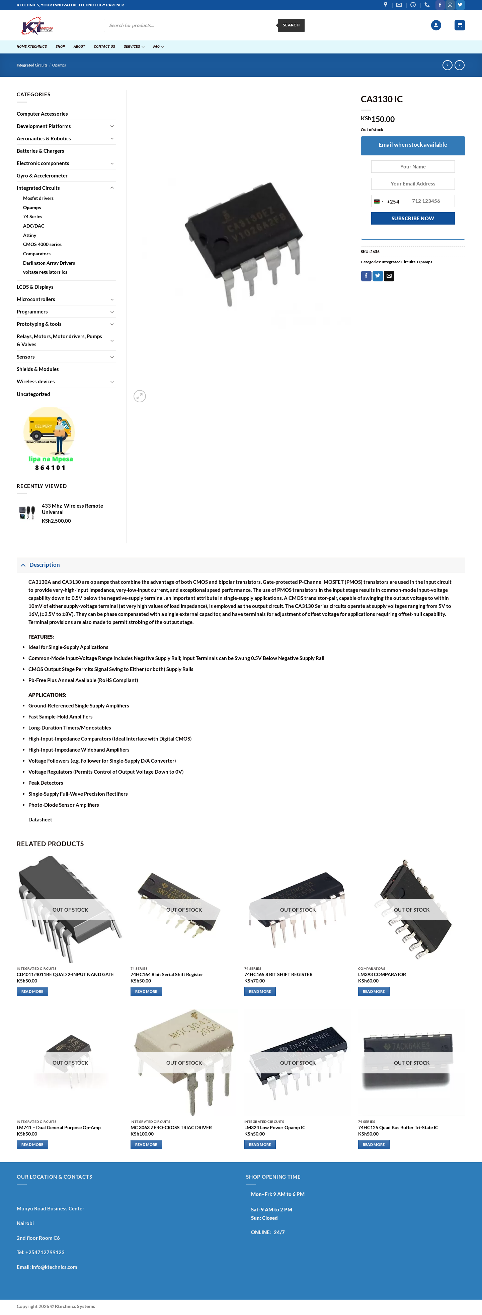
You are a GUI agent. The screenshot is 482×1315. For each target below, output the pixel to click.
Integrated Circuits (32, 65)
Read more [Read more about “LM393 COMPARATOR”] (374, 991)
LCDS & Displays (35, 287)
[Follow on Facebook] (440, 5)
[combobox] (386, 201)
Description (38, 564)
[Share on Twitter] (378, 276)
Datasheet (40, 819)
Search (291, 24)
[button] (436, 25)
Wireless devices (36, 381)
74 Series (32, 216)
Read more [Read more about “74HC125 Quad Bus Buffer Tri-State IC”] (374, 1144)
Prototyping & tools (39, 324)
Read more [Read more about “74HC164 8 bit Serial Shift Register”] (146, 991)
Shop (60, 46)
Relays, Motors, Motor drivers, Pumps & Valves (59, 340)
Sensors (26, 357)
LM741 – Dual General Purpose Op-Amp (59, 1127)
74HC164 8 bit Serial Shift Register (167, 974)
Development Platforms (44, 126)
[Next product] (447, 65)
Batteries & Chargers (40, 151)
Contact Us (104, 46)
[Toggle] (112, 126)
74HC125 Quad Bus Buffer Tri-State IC (398, 1127)
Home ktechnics (32, 46)
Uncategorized (33, 394)
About (79, 46)
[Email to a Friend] (389, 276)
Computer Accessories (42, 114)
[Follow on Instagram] (450, 5)
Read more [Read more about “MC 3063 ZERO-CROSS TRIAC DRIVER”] (146, 1144)
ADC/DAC (33, 226)
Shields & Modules (38, 369)
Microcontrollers (36, 299)
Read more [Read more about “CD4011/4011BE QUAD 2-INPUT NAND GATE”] (32, 991)
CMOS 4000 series (42, 244)
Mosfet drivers (38, 198)
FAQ (158, 47)
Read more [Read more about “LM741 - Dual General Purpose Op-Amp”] (32, 1144)
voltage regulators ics (45, 272)
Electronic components (43, 163)
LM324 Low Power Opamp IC (274, 1127)
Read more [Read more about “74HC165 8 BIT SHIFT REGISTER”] (260, 991)
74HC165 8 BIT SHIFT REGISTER (278, 974)
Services (134, 47)
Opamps (59, 65)
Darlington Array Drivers (49, 263)
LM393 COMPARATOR (382, 974)
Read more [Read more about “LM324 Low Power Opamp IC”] (260, 1144)
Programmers (32, 311)
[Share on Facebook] (366, 276)
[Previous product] (459, 65)
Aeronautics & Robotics (44, 138)
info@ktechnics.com (54, 1267)
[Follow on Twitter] (460, 5)
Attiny (29, 235)
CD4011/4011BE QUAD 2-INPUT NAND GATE (65, 974)
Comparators (37, 253)
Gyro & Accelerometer (42, 175)
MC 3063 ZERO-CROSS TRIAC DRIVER (171, 1127)
